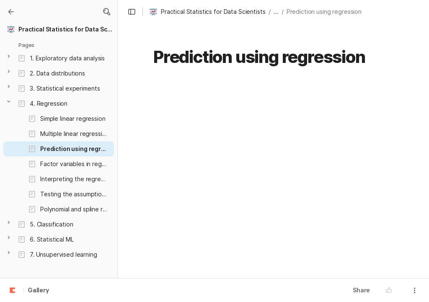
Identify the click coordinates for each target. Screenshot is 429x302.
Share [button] (361, 290)
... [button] (276, 11)
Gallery (38, 291)
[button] (106, 12)
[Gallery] (11, 12)
